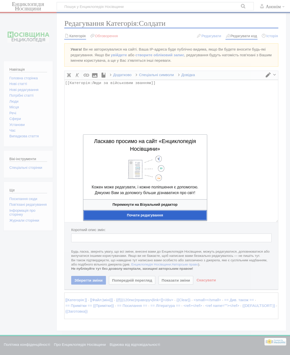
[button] (145, 205)
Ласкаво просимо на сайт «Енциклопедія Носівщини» (145, 145)
